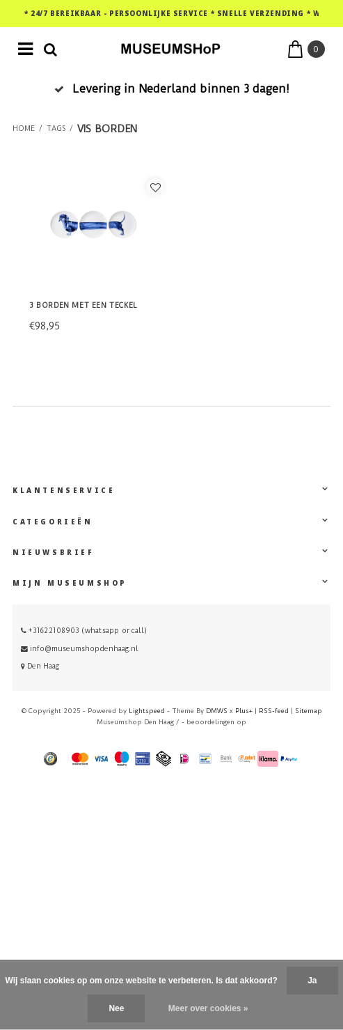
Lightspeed (147, 711)
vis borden (107, 129)
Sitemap (308, 711)
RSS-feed (274, 711)
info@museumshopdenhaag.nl (79, 648)
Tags (56, 129)
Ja (312, 980)
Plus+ (244, 711)
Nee (116, 1008)
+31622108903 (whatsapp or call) (84, 630)
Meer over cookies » (208, 1008)
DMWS (217, 711)
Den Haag (40, 666)
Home (24, 129)
